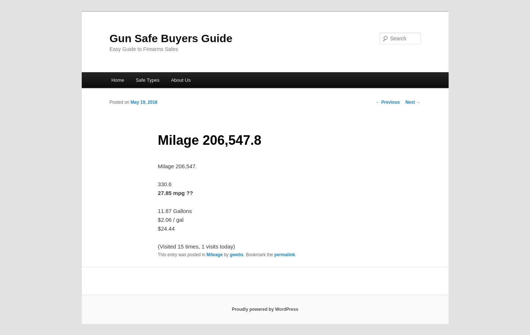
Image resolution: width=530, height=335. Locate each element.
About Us (180, 80)
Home (118, 80)
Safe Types (148, 80)
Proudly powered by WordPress (265, 309)
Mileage (214, 254)
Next (412, 102)
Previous (388, 102)
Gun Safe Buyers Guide (171, 38)
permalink (284, 254)
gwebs (236, 254)
